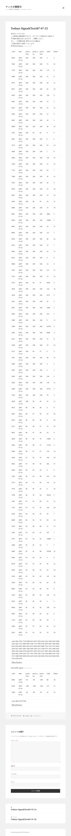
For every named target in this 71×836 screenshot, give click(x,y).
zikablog (27, 716)
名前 (13, 766)
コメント (14, 740)
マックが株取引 (13, 6)
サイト (13, 782)
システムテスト (36, 716)
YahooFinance (17, 662)
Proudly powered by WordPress (20, 832)
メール (13, 774)
